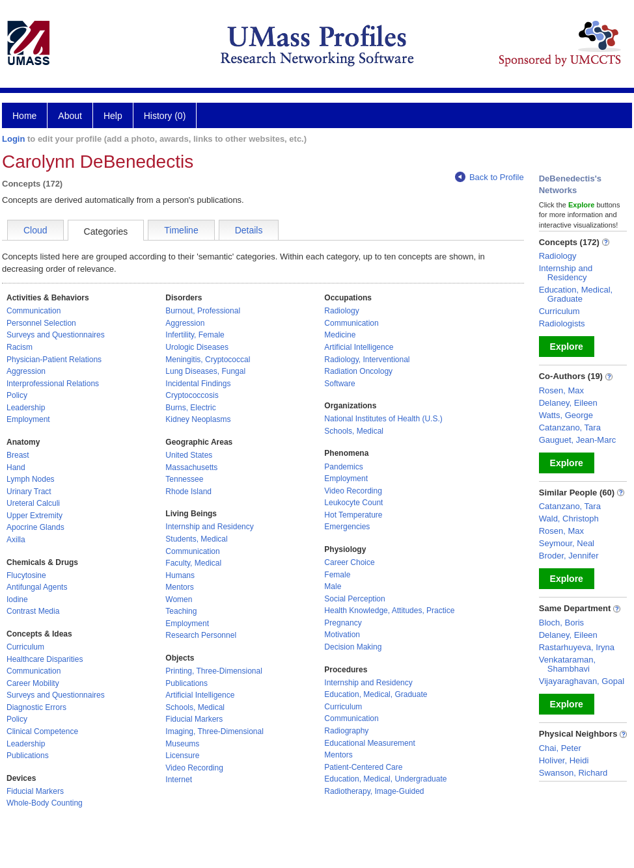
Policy (17, 395)
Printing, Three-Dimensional (213, 671)
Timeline (181, 230)
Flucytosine (26, 575)
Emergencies (347, 526)
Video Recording (194, 767)
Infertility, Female (194, 334)
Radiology (341, 310)
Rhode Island (188, 491)
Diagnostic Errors (36, 707)
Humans (180, 575)
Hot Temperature (353, 514)
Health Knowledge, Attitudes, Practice (389, 610)
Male (332, 586)
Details (249, 230)
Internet (178, 779)
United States (188, 455)
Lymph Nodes (31, 479)
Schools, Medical (195, 707)
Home (24, 116)
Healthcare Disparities (45, 659)
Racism (20, 347)
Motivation (342, 634)
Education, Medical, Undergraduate (385, 778)
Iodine (17, 599)
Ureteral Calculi (33, 503)
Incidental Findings (197, 383)
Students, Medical (196, 539)
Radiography (346, 730)
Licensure (182, 755)
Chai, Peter (560, 748)
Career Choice (349, 562)
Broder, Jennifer (569, 555)
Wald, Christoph (569, 518)
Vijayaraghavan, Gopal (581, 681)
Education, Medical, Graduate (375, 694)
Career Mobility (33, 683)
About (70, 116)
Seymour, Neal (566, 543)
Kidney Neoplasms (197, 419)
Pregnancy (342, 622)
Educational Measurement (369, 743)
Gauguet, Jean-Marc (577, 440)
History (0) (165, 116)
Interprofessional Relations (53, 383)
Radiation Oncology (358, 371)
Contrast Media (33, 611)
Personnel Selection (41, 323)
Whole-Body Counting (45, 803)
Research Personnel (200, 635)
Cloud (35, 230)
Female (337, 574)
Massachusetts (191, 467)
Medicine (339, 334)
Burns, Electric (190, 407)
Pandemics (343, 466)
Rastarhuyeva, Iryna (576, 647)
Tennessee (184, 479)
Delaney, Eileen (568, 403)
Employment (28, 419)
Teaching (181, 611)
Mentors (179, 587)
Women (178, 599)
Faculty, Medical (193, 563)
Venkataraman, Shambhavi (567, 664)
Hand (16, 467)
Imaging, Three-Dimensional (214, 731)
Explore (566, 346)
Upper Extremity (34, 515)
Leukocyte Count (353, 502)
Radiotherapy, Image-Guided (374, 791)
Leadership (26, 407)
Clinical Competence (42, 731)
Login (13, 139)
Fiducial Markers (35, 791)
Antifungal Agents (37, 587)
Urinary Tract (29, 491)
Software (339, 383)
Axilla (16, 539)
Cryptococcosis (191, 395)
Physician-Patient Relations (54, 359)
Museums (182, 743)
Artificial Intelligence (199, 695)
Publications (28, 755)
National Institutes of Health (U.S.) (383, 418)
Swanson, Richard (573, 773)
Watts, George (566, 415)
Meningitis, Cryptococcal (207, 359)
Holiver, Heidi (564, 760)
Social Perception (354, 598)
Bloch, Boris (561, 622)
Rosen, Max (561, 390)
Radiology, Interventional (366, 359)
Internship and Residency (209, 526)
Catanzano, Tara (570, 427)
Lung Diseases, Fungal (205, 371)
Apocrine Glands (35, 527)
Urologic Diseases (196, 347)
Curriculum (25, 646)
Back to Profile (489, 177)
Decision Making (352, 646)
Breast (18, 455)
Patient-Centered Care (363, 767)
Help (112, 116)
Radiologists (562, 323)
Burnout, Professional (202, 310)
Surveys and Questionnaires (56, 334)
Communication (34, 310)
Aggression (26, 371)
